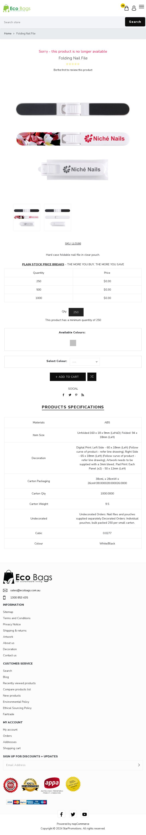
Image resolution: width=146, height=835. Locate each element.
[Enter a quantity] (76, 312)
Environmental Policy (16, 702)
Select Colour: (56, 361)
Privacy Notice (12, 624)
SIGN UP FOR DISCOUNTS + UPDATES (30, 756)
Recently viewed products (19, 683)
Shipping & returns (15, 631)
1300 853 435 (15, 598)
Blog (6, 677)
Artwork (8, 637)
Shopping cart (12, 748)
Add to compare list (91, 377)
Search (135, 22)
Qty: (64, 311)
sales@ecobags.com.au (21, 590)
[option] (26, 217)
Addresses (10, 742)
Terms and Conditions (17, 618)
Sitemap (8, 612)
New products (12, 696)
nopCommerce (80, 824)
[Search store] (73, 22)
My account (10, 730)
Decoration (10, 649)
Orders (7, 736)
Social (73, 389)
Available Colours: (72, 332)
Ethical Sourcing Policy (17, 708)
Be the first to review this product (73, 70)
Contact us (10, 655)
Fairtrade (8, 714)
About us (8, 643)
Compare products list (17, 689)
